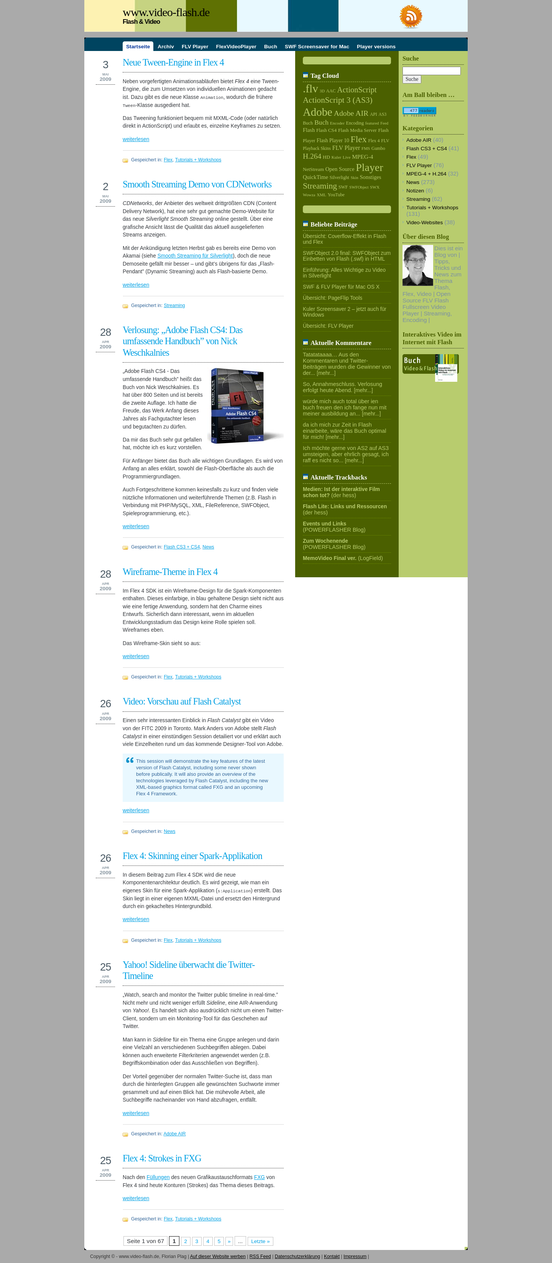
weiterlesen (136, 139)
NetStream (313, 169)
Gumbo (378, 148)
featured (372, 123)
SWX (375, 187)
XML (321, 194)
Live (346, 157)
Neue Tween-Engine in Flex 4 (173, 62)
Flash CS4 (326, 130)
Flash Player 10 (333, 140)
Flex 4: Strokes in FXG (162, 1158)
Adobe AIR (174, 1134)
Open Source (340, 169)
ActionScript (356, 89)
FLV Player (346, 148)
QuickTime (315, 177)
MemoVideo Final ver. (329, 558)
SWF (343, 187)
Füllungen (157, 1177)
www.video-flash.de (166, 12)
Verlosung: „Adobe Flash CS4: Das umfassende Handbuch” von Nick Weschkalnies (182, 341)
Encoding (354, 123)
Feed (384, 123)
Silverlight (339, 177)
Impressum (354, 1256)
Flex (168, 160)
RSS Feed (260, 1256)
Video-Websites (424, 222)
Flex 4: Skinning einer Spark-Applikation (192, 856)
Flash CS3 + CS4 (182, 547)
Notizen (415, 191)
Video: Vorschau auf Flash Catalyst (182, 701)
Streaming (174, 305)
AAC (331, 91)
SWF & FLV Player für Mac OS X (341, 287)
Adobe (317, 112)
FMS (365, 148)
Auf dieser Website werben (218, 1256)
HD (326, 157)
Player (369, 167)
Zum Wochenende (325, 541)
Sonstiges (370, 177)
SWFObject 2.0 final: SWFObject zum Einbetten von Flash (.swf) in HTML (347, 256)
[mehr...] (326, 373)
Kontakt (332, 1256)
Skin (354, 177)
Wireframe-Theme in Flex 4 (170, 572)
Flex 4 (374, 140)
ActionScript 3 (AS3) (338, 100)
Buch (308, 123)
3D (322, 91)
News (208, 547)
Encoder (337, 123)
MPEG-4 (362, 156)
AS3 (383, 114)
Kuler (336, 157)
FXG (259, 1177)
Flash (309, 130)
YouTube (336, 194)
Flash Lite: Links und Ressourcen (345, 506)
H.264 (312, 156)
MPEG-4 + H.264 (426, 174)
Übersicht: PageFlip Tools (332, 298)
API (373, 114)
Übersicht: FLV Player (328, 326)
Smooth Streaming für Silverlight (195, 256)
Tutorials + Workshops (198, 160)
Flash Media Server (357, 130)
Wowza (309, 194)
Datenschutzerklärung (297, 1256)
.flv (310, 88)
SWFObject (358, 187)
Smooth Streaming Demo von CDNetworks (197, 184)
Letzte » (260, 1241)
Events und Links (324, 524)
